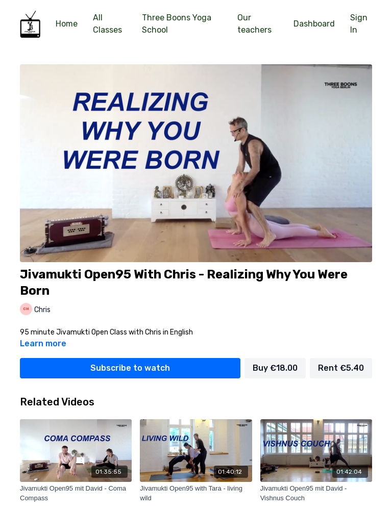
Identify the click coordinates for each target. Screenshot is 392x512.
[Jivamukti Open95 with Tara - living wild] (196, 493)
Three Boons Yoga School (176, 24)
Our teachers (254, 24)
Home (67, 24)
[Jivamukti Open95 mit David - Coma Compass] (76, 493)
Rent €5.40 (341, 368)
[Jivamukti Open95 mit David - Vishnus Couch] (316, 493)
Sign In (359, 24)
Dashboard (314, 24)
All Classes (107, 24)
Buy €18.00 (275, 368)
